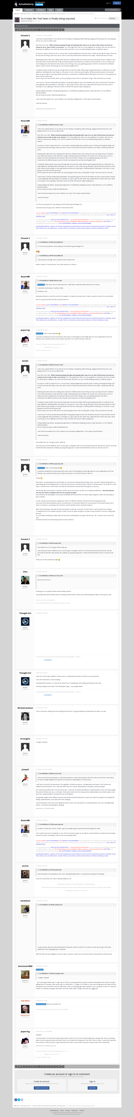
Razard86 (25, 121)
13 (42, 29)
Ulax (25, 571)
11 (35, 29)
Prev (20, 29)
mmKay (57, 905)
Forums (17, 10)
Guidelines (28, 10)
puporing (25, 330)
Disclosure (74, 1110)
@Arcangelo (39, 969)
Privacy (68, 1110)
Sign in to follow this (101, 18)
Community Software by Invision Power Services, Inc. (67, 1114)
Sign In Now (92, 1088)
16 (51, 29)
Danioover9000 (25, 966)
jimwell (25, 769)
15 (48, 29)
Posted (41, 35)
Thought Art (25, 613)
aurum (56, 773)
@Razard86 (41, 284)
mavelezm (25, 900)
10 (32, 29)
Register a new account (42, 1088)
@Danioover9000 (41, 1004)
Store (59, 10)
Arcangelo (25, 738)
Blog (50, 10)
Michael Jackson (25, 708)
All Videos (41, 10)
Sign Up (117, 3)
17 (55, 29)
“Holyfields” (48, 660)
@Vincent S (39, 333)
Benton (56, 280)
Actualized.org (54, 1110)
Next (59, 29)
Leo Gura (57, 575)
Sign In (108, 3)
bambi (25, 361)
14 (45, 29)
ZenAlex (29, 21)
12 (38, 29)
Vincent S (25, 35)
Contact (81, 1110)
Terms (62, 1110)
